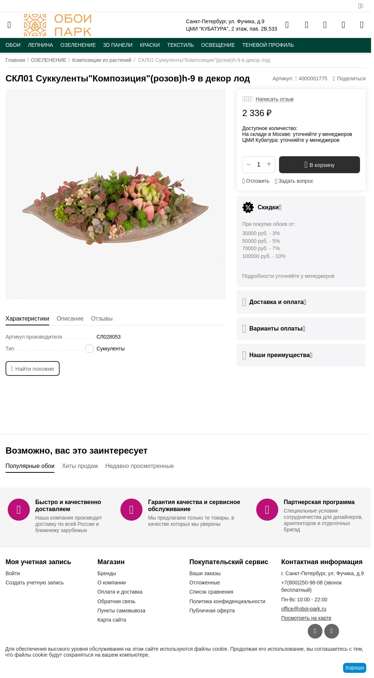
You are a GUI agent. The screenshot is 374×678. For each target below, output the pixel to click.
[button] (349, 78)
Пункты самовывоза (121, 611)
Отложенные (204, 583)
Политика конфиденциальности (227, 601)
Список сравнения (211, 592)
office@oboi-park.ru (303, 609)
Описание (70, 318)
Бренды (107, 573)
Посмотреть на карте (306, 618)
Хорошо (354, 668)
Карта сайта (112, 620)
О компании (112, 583)
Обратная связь (116, 601)
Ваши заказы (204, 573)
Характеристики (27, 318)
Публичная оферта (212, 611)
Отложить (255, 181)
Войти (13, 573)
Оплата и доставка (120, 592)
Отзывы (102, 318)
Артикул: (283, 78)
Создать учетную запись (35, 583)
